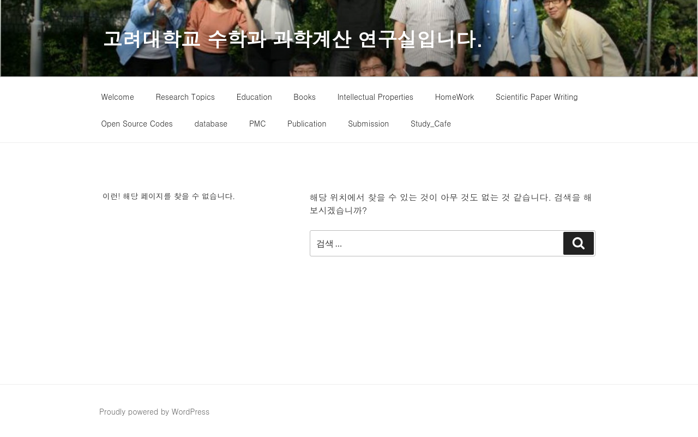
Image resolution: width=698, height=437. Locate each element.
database (210, 123)
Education (254, 96)
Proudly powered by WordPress (154, 411)
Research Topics (185, 96)
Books (304, 96)
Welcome (117, 96)
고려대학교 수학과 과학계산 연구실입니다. (293, 38)
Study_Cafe (431, 123)
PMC (257, 123)
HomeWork (454, 96)
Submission (368, 123)
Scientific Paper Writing (536, 96)
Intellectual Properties (375, 96)
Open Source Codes (137, 123)
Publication (307, 123)
